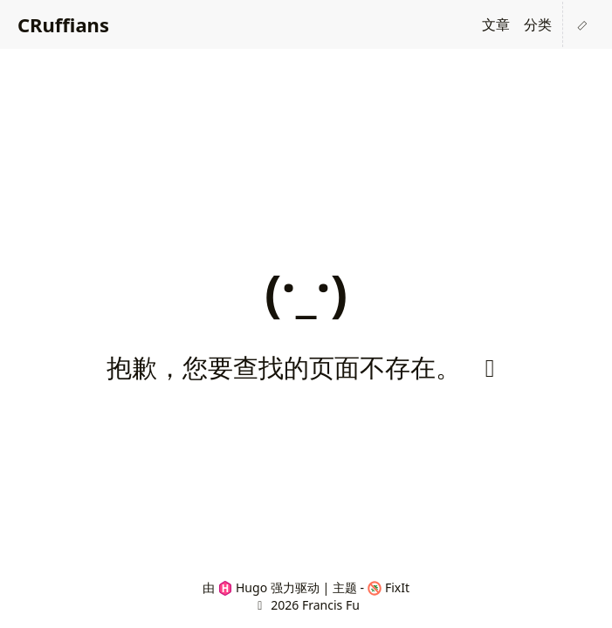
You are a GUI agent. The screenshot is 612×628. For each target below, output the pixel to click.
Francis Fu (331, 605)
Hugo (243, 587)
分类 (538, 24)
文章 (496, 24)
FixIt (389, 587)
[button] (582, 24)
